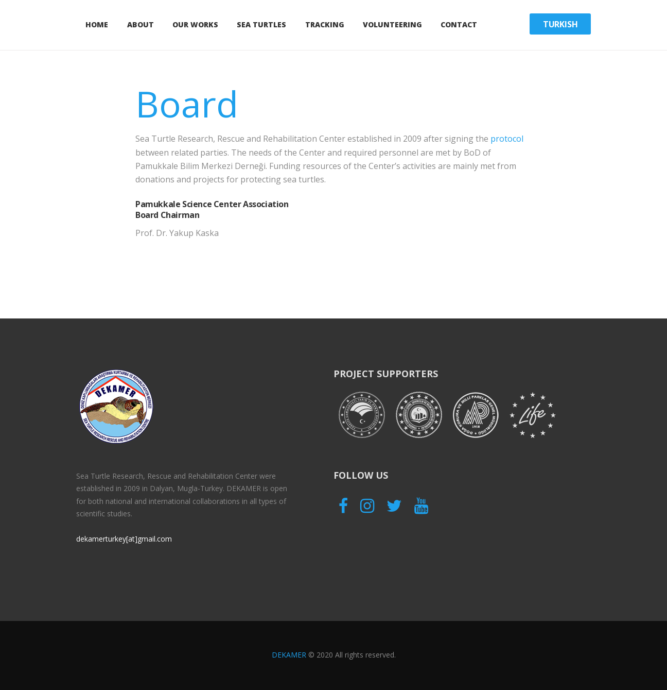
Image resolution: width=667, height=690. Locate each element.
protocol (506, 138)
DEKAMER (289, 655)
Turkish (560, 24)
